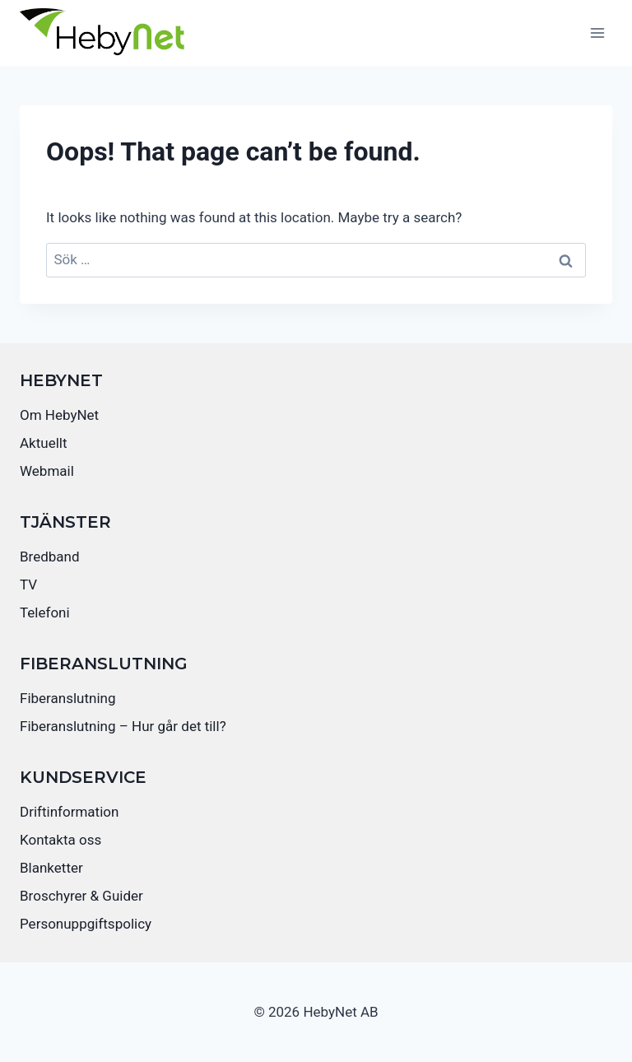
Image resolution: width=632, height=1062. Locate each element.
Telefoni (45, 612)
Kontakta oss (60, 839)
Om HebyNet (59, 415)
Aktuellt (43, 443)
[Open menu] (597, 32)
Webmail (47, 471)
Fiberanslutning (67, 698)
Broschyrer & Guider (81, 895)
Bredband (50, 556)
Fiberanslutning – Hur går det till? (123, 726)
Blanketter (51, 867)
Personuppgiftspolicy (85, 923)
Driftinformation (69, 811)
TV (28, 584)
